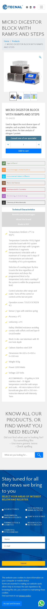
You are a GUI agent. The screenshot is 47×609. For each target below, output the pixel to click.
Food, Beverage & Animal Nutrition (35, 509)
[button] (7, 76)
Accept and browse (12, 603)
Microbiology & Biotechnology (35, 524)
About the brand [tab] (23, 219)
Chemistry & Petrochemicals (11, 531)
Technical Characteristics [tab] (23, 209)
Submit (23, 563)
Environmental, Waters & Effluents (12, 516)
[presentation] (21, 555)
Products (16, 41)
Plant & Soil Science (36, 517)
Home (6, 41)
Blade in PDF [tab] (23, 224)
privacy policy (25, 596)
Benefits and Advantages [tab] (23, 214)
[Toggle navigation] (41, 7)
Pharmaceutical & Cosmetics (12, 524)
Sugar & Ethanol (11, 509)
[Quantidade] (23, 145)
